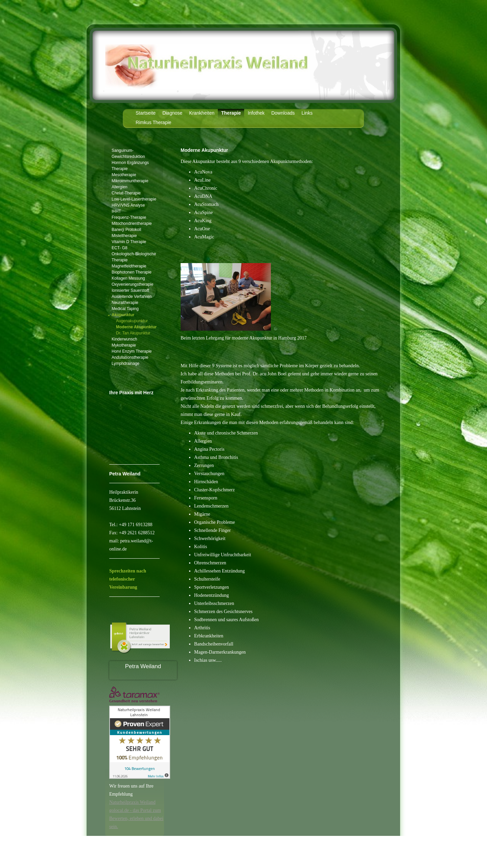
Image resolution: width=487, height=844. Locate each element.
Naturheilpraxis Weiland (132, 802)
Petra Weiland (143, 666)
